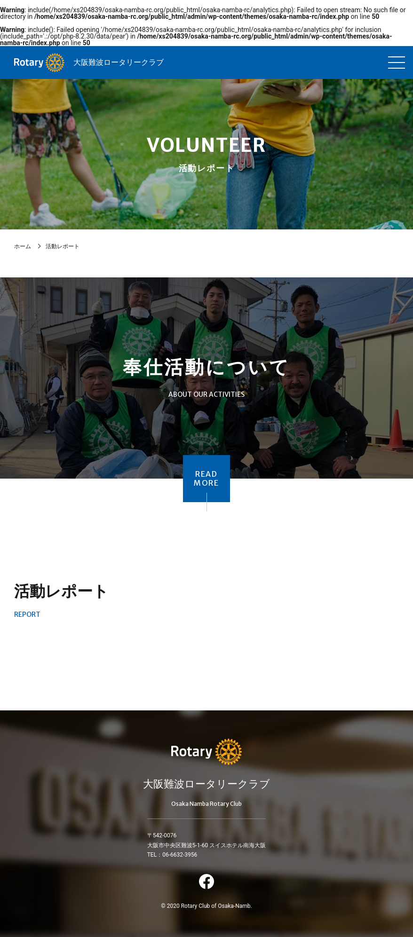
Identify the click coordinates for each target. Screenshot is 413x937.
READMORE (206, 478)
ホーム (22, 246)
